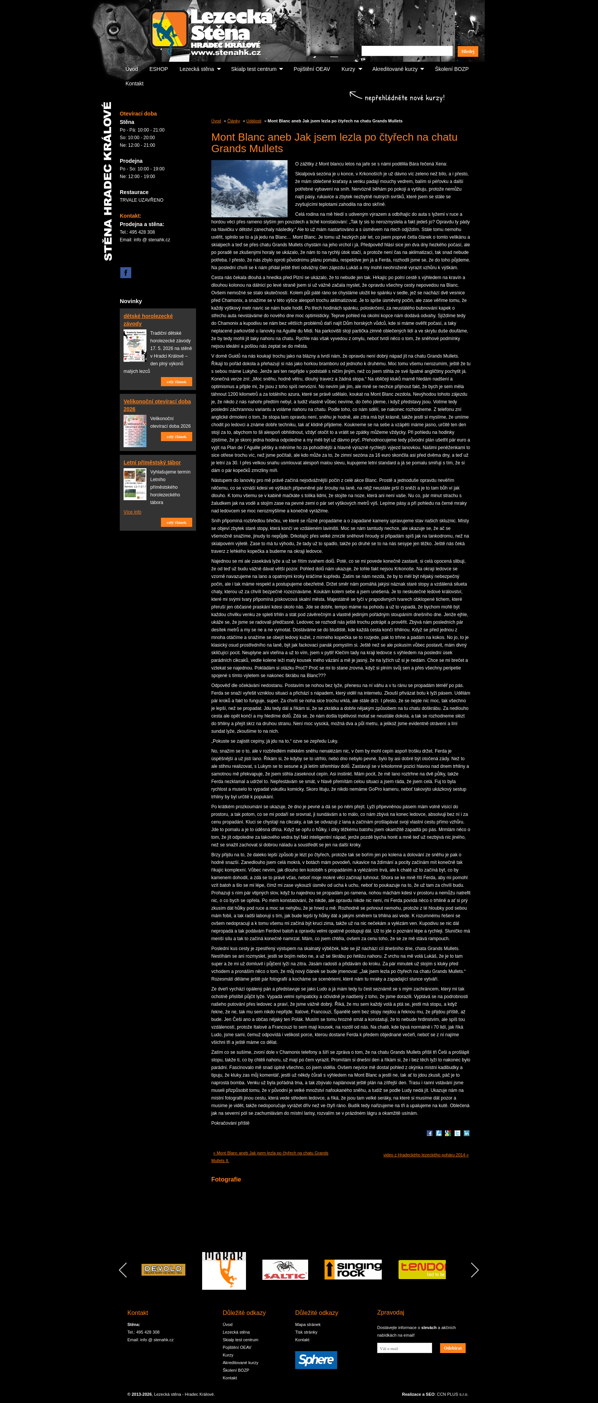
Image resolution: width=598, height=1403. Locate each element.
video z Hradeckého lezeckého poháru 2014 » (426, 1155)
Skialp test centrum (253, 69)
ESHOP (159, 69)
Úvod (131, 69)
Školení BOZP (452, 69)
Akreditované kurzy (395, 69)
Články (233, 121)
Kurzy (348, 69)
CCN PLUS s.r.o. (453, 1394)
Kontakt (134, 83)
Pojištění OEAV (312, 69)
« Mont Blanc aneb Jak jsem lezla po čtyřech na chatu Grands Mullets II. (269, 1157)
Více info (132, 512)
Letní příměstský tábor (152, 462)
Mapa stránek (308, 1324)
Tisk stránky (306, 1332)
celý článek (176, 381)
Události (254, 121)
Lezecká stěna (197, 69)
